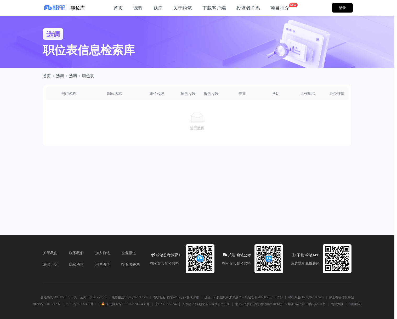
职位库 (78, 8)
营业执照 (337, 304)
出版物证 (355, 304)
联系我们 (76, 252)
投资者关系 (130, 264)
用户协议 (102, 264)
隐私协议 (76, 264)
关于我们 (50, 252)
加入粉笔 (102, 252)
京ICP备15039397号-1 (81, 304)
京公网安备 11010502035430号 (125, 304)
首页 (47, 75)
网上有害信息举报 (341, 297)
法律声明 (50, 264)
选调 (60, 75)
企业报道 (128, 252)
